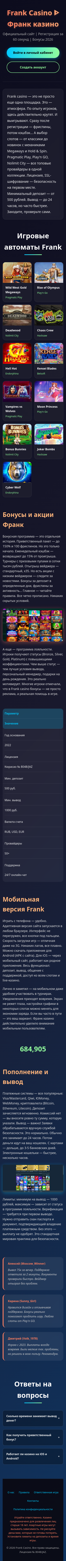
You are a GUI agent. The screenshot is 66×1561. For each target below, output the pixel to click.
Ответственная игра (46, 1492)
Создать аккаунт (33, 67)
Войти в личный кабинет (33, 52)
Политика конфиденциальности (33, 1509)
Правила (24, 1492)
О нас (11, 1492)
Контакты (33, 1500)
